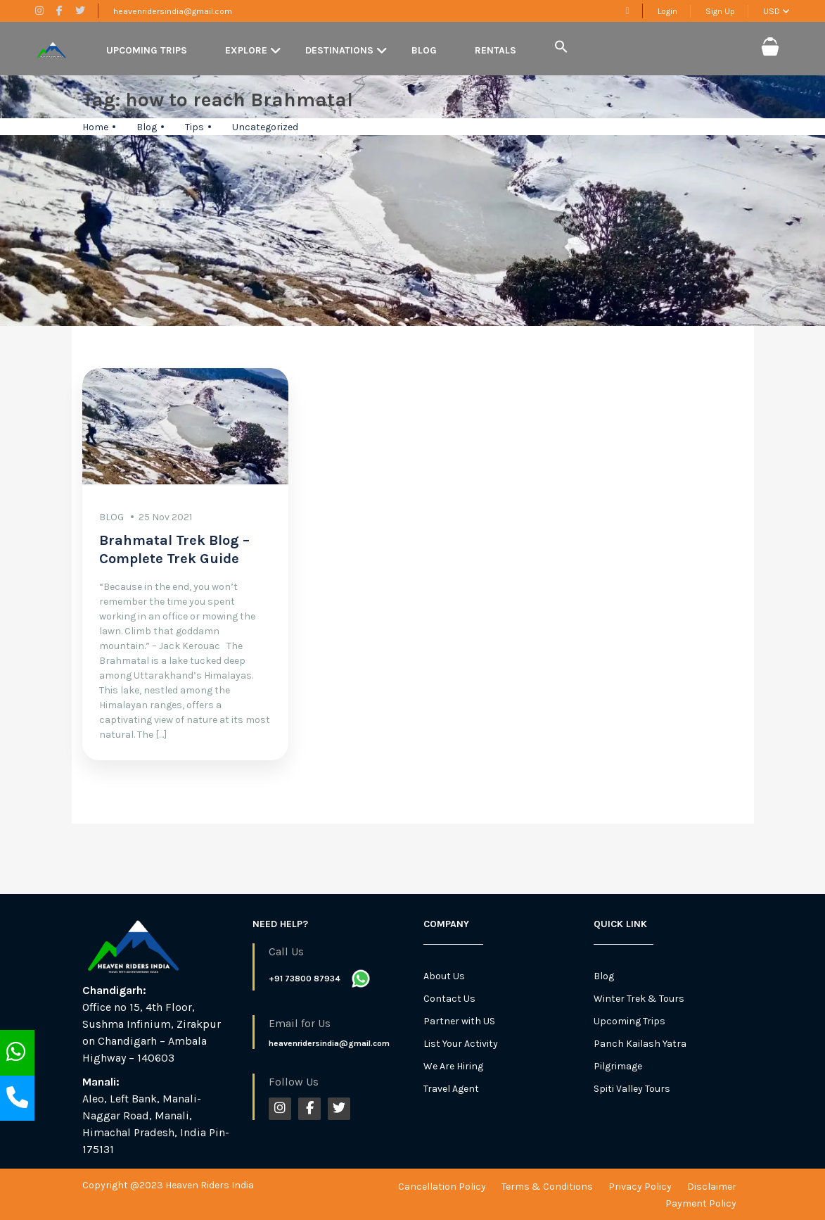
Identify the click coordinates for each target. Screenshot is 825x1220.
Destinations (339, 50)
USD (776, 11)
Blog (424, 50)
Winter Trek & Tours (639, 999)
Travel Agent (451, 1089)
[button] (561, 47)
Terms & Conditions (547, 1187)
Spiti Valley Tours (632, 1089)
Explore (246, 50)
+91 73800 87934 (304, 978)
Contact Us (449, 999)
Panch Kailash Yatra (640, 1044)
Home (95, 127)
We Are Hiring (453, 1066)
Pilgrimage (618, 1066)
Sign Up (720, 11)
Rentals (495, 50)
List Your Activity (460, 1044)
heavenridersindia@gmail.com (172, 11)
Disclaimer (711, 1187)
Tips (194, 127)
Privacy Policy (640, 1187)
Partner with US (459, 1021)
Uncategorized (265, 127)
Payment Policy (700, 1203)
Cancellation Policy (442, 1187)
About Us (444, 976)
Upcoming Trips (146, 50)
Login (667, 11)
